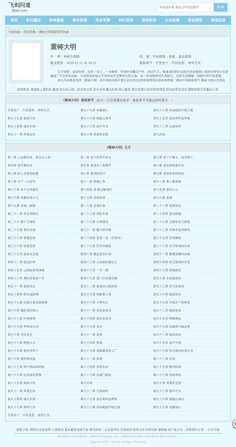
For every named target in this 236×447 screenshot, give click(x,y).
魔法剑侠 (112, 89)
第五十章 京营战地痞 (167, 278)
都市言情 (79, 20)
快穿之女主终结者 (145, 429)
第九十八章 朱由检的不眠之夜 (173, 110)
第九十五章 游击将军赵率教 (171, 118)
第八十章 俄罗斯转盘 (21, 358)
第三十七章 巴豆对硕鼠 (95, 246)
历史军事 (102, 20)
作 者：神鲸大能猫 (65, 56)
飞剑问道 (14, 32)
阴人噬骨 (125, 89)
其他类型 (195, 20)
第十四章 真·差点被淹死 (96, 189)
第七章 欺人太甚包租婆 (23, 173)
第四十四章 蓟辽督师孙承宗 (171, 262)
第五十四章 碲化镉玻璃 (23, 294)
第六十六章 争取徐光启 (23, 326)
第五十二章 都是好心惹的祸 (98, 286)
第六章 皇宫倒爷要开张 (168, 165)
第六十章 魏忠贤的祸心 (23, 310)
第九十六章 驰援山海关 (95, 118)
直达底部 (184, 56)
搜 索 (220, 7)
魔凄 (56, 89)
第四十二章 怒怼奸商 (21, 262)
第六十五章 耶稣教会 (167, 318)
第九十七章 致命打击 (21, 118)
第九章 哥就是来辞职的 (168, 173)
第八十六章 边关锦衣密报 (24, 375)
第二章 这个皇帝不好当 (95, 157)
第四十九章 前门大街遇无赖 (98, 278)
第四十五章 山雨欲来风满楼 (26, 270)
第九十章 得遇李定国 (94, 134)
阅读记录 (218, 20)
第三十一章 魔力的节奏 (95, 230)
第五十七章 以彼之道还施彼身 (27, 302)
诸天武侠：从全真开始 (104, 429)
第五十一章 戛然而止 (21, 286)
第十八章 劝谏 (162, 197)
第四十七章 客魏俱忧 (167, 270)
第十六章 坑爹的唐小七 (23, 197)
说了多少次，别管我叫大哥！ (187, 429)
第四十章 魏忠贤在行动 (95, 254)
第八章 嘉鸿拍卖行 (92, 173)
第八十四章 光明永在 (94, 367)
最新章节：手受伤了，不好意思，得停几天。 (171, 63)
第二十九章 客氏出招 (21, 230)
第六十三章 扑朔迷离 (21, 318)
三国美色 (58, 429)
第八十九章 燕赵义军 (21, 383)
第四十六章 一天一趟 (94, 270)
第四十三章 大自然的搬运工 (98, 262)
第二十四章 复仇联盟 (167, 213)
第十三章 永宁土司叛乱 (23, 189)
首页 (14, 20)
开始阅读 (159, 56)
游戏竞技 (149, 20)
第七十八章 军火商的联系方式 (173, 350)
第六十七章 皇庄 (91, 326)
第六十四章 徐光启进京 (95, 318)
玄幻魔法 (33, 20)
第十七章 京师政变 (92, 197)
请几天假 (159, 134)
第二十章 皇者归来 (92, 205)
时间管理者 (157, 89)
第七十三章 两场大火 (21, 342)
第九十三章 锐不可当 (94, 126)
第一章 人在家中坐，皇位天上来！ (30, 157)
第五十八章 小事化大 (94, 302)
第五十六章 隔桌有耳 (167, 294)
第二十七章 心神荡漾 (94, 222)
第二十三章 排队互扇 (94, 213)
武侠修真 (56, 20)
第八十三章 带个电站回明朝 (26, 367)
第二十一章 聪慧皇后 (167, 205)
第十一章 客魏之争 (92, 181)
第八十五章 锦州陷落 (167, 367)
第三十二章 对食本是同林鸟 (171, 230)
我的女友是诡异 (40, 429)
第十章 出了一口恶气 (21, 181)
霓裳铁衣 (126, 429)
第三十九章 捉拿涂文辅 (23, 254)
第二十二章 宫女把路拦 (23, 213)
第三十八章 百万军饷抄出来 (171, 246)
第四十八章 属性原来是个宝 (26, 278)
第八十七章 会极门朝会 (95, 375)
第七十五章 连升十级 (167, 342)
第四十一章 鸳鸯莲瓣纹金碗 (171, 254)
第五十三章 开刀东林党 (168, 286)
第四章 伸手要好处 (20, 165)
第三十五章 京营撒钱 (167, 238)
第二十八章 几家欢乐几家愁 (171, 222)
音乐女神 (99, 89)
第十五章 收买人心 (165, 189)
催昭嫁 (162, 429)
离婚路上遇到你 (41, 89)
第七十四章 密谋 (91, 342)
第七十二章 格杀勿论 (167, 334)
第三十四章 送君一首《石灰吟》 (101, 238)
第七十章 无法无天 (20, 334)
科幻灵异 (125, 20)
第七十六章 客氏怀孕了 (23, 350)
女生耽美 (172, 20)
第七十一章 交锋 (91, 334)
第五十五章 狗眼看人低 (95, 294)
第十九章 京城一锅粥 (21, 205)
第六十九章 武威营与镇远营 (171, 326)
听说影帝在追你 (176, 89)
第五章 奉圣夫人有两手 (95, 165)
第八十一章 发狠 (91, 358)
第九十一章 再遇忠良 (21, 134)
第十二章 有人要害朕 (167, 181)
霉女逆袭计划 (141, 89)
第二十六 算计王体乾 (21, 222)
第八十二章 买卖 (164, 358)
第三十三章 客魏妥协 (21, 238)
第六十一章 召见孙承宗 (95, 310)
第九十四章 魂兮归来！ (23, 126)
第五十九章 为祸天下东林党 (171, 302)
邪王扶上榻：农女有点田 (75, 89)
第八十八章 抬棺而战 (167, 375)
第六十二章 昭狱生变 (167, 310)
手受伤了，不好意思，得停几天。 (30, 110)
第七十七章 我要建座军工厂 (98, 350)
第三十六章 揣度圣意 (21, 246)
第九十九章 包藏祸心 (94, 110)
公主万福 (213, 429)
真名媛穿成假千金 (76, 429)
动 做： (146, 56)
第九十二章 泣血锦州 (167, 126)
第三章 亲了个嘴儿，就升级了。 (174, 157)
